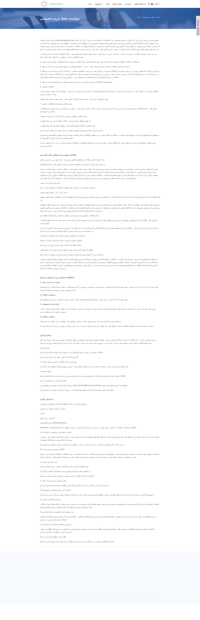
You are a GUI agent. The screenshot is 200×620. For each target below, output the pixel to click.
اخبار (107, 4)
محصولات (98, 4)
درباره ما (128, 4)
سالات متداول (117, 4)
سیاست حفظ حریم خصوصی (151, 17)
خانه (89, 4)
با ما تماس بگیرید (140, 4)
